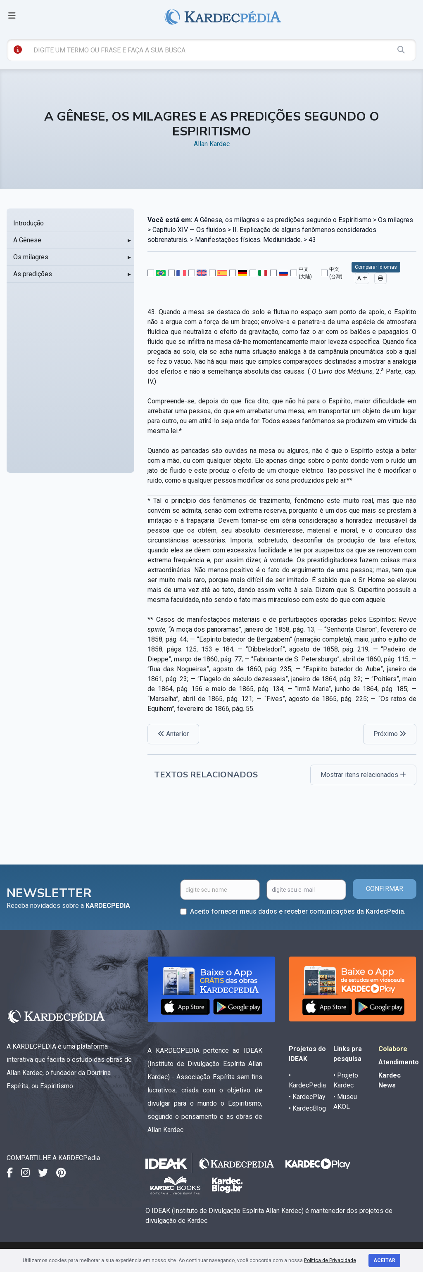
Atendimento (398, 1062)
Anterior (173, 734)
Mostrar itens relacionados (363, 775)
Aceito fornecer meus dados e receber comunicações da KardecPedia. (298, 911)
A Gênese (27, 240)
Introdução (28, 223)
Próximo (389, 734)
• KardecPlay (307, 1097)
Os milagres (30, 257)
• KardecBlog (307, 1108)
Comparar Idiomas (376, 267)
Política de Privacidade (330, 1260)
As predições (32, 274)
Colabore (392, 1049)
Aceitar (384, 1260)
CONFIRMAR (384, 889)
